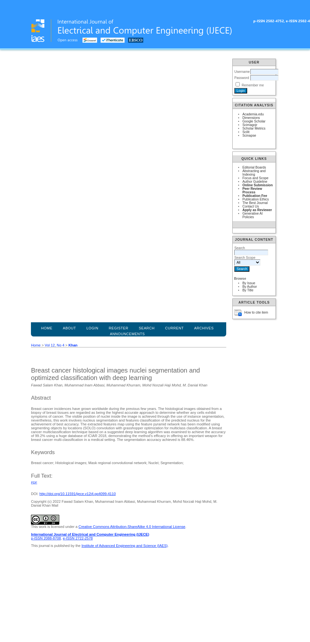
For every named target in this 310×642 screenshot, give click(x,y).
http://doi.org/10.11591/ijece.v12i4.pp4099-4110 (77, 494)
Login (92, 328)
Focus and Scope (255, 178)
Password (241, 78)
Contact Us (250, 206)
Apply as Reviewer (257, 210)
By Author (249, 286)
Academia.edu (253, 114)
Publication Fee (254, 196)
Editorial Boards (254, 167)
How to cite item (256, 312)
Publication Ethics (255, 199)
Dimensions (251, 118)
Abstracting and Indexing (254, 172)
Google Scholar (254, 121)
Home (46, 328)
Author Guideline (254, 181)
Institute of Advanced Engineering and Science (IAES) (125, 546)
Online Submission (257, 185)
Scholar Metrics (254, 128)
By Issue (248, 283)
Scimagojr (249, 125)
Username (242, 71)
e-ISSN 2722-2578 (78, 538)
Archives (204, 328)
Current (174, 328)
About (69, 328)
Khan (72, 345)
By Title (247, 290)
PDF (34, 482)
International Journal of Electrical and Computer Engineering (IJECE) (90, 534)
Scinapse (249, 135)
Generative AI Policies (252, 215)
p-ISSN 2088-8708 (46, 538)
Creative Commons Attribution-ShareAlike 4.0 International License (132, 527)
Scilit (245, 132)
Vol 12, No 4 (54, 345)
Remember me (253, 85)
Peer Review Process (252, 190)
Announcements (127, 334)
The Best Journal (255, 203)
